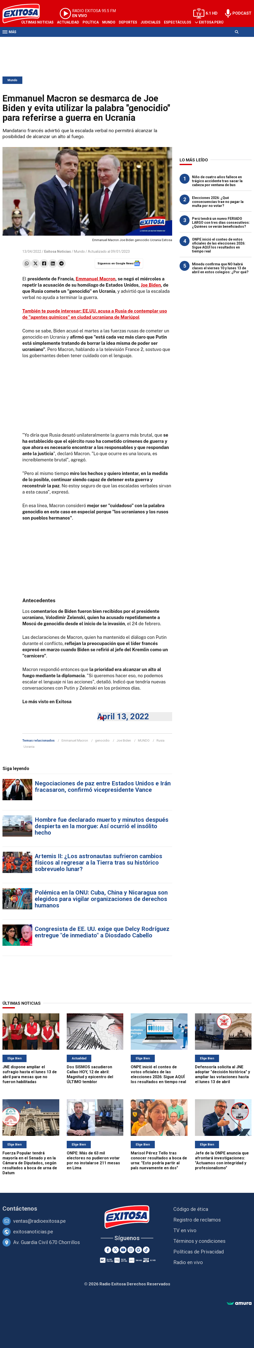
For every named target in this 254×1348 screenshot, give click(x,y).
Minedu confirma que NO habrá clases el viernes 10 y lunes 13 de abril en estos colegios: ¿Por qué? (220, 268)
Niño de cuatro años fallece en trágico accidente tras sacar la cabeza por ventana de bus (217, 181)
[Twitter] (115, 1250)
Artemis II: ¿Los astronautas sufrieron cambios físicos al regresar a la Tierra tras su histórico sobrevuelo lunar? (98, 863)
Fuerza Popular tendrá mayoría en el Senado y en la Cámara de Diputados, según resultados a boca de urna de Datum (29, 1163)
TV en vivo (184, 1230)
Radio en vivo (188, 1262)
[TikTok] (146, 1250)
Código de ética (190, 1209)
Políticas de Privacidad (198, 1252)
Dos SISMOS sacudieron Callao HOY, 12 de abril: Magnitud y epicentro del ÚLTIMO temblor (90, 1074)
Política (91, 22)
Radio (50, 42)
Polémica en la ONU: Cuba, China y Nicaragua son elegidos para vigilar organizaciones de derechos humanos (101, 899)
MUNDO (144, 740)
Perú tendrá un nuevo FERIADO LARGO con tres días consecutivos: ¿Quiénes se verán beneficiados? (221, 222)
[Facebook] (107, 1250)
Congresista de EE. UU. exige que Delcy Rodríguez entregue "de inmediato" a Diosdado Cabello (102, 932)
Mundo (108, 22)
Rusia (160, 740)
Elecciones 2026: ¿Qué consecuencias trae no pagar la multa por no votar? (218, 202)
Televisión (31, 42)
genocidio (102, 740)
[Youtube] (123, 1250)
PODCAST (242, 13)
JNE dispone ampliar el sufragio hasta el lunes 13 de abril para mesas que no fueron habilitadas (29, 1074)
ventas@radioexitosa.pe (39, 1221)
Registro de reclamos (197, 1220)
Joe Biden (151, 285)
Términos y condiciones (199, 1241)
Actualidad (68, 22)
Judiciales (150, 22)
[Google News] (138, 1250)
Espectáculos (177, 22)
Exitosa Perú (211, 22)
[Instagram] (130, 1250)
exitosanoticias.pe (33, 1232)
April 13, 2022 (123, 716)
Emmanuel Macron (95, 278)
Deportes (128, 22)
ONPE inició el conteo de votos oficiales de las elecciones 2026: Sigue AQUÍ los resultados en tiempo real (218, 245)
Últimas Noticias (37, 22)
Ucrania (29, 747)
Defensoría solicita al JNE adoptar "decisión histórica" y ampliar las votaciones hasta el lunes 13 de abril (222, 1074)
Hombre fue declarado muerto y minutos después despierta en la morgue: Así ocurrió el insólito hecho (101, 826)
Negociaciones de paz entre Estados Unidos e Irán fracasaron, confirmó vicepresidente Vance (103, 786)
